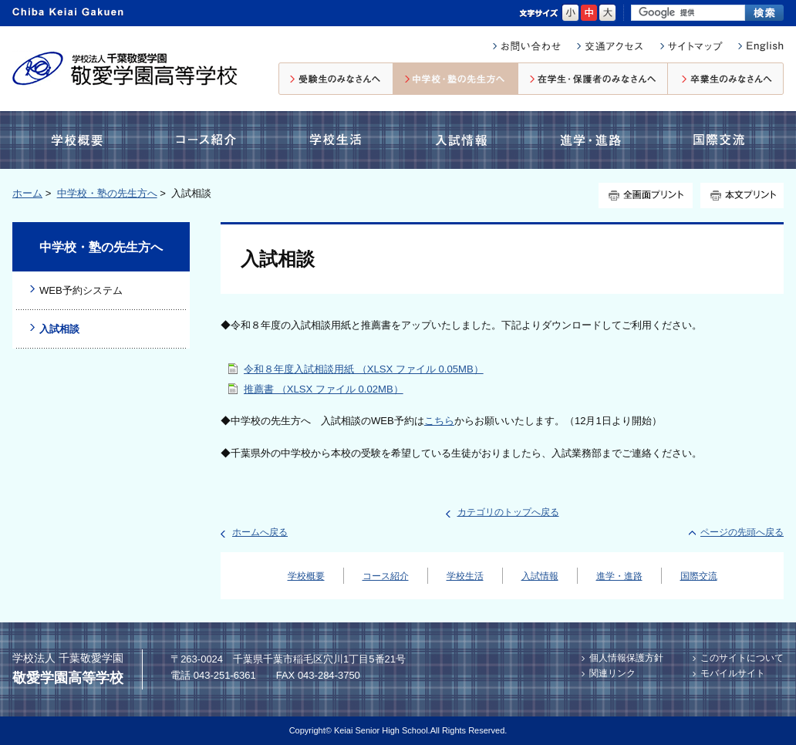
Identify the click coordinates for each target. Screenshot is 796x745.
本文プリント (742, 195)
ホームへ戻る (260, 532)
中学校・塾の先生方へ (455, 78)
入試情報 (464, 140)
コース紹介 (209, 140)
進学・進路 (591, 140)
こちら (439, 420)
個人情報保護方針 (626, 657)
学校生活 (333, 140)
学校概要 (81, 140)
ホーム (27, 193)
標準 (589, 13)
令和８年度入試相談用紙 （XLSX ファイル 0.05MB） (364, 369)
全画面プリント (646, 195)
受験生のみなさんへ (335, 78)
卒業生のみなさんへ (726, 78)
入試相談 (59, 329)
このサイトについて (742, 657)
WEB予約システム (81, 290)
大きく (607, 13)
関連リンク (612, 673)
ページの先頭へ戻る (742, 532)
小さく (570, 13)
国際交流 (717, 140)
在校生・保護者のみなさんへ (593, 78)
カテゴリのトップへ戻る (508, 512)
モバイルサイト (732, 673)
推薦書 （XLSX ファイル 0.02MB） (323, 389)
